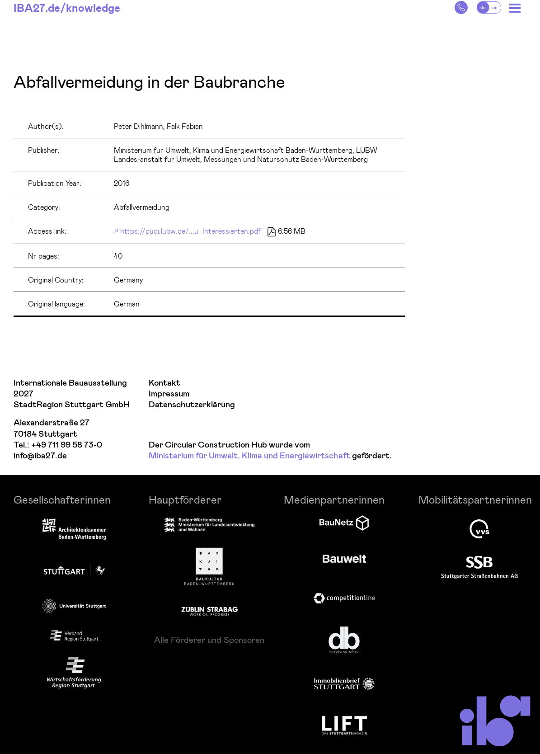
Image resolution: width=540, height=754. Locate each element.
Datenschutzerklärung (192, 405)
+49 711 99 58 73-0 (66, 445)
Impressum (169, 394)
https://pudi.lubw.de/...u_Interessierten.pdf (190, 230)
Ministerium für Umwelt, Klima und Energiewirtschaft (249, 456)
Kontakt (164, 383)
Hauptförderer (185, 499)
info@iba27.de (40, 456)
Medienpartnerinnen (334, 499)
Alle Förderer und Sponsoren (209, 640)
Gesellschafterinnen (62, 499)
